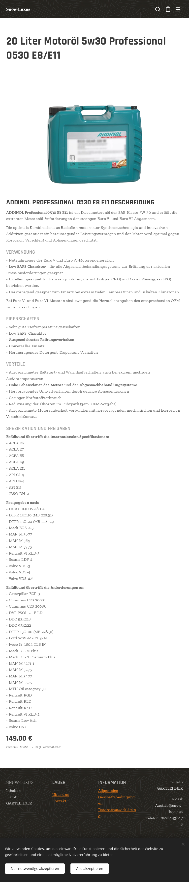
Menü (178, 9)
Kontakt (59, 801)
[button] (157, 9)
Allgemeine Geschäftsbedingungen (116, 796)
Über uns (60, 794)
